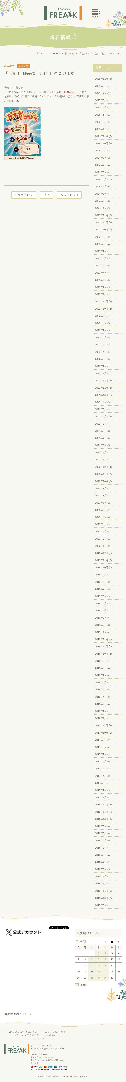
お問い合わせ (53, 1035)
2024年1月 (101, 208)
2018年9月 (101, 661)
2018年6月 (101, 682)
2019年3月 (101, 617)
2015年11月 (101, 891)
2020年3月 (101, 531)
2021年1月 (101, 459)
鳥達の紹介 (60, 1032)
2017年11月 (101, 725)
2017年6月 (101, 761)
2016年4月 (101, 862)
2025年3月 (101, 114)
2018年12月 (101, 639)
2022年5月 (101, 344)
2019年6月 (101, 596)
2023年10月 (101, 229)
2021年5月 (101, 431)
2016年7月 (101, 840)
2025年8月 (101, 86)
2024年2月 (101, 201)
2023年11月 (101, 222)
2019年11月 (101, 560)
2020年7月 (101, 502)
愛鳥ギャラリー (35, 1035)
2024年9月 (101, 150)
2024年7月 (101, 165)
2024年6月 (101, 172)
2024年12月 (101, 136)
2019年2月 (101, 625)
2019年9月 (101, 574)
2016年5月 (101, 855)
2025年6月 (101, 100)
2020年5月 (101, 517)
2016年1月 (101, 883)
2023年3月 (101, 280)
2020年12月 (101, 467)
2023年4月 (101, 272)
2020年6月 (101, 510)
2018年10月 (101, 653)
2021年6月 (101, 423)
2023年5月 (101, 265)
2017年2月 (101, 790)
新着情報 (69, 53)
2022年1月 (101, 373)
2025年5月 (101, 107)
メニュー (47, 1032)
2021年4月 (101, 438)
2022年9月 (101, 316)
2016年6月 (101, 847)
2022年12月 (101, 301)
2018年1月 (101, 718)
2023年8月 (101, 244)
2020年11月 (101, 474)
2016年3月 (101, 869)
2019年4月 (101, 610)
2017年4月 (101, 776)
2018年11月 (101, 646)
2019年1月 (101, 632)
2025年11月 (101, 78)
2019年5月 (101, 603)
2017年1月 (101, 797)
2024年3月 (101, 193)
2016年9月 (101, 826)
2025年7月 (101, 93)
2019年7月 (101, 589)
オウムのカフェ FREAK (48, 53)
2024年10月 (101, 143)
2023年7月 (101, 251)
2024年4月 (101, 186)
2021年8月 (101, 409)
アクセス (19, 1035)
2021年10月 (101, 395)
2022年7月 (101, 330)
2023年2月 (101, 287)
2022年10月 (101, 308)
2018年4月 (101, 697)
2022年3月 (101, 359)
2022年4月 (101, 352)
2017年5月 (101, 768)
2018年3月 (101, 704)
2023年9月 (101, 237)
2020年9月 (101, 488)
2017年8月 (101, 747)
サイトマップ (37, 1039)
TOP (9, 1032)
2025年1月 (101, 129)
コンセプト (33, 1032)
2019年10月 (101, 567)
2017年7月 (101, 754)
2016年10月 (101, 819)
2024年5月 (101, 179)
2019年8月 (101, 582)
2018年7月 (101, 675)
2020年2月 (101, 538)
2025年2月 (101, 122)
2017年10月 (101, 732)
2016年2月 (101, 876)
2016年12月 (101, 804)
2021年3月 (101, 445)
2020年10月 (101, 481)
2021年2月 (101, 452)
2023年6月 (101, 258)
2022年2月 (101, 366)
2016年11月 (101, 811)
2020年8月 (101, 495)
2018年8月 (101, 668)
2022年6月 (101, 337)
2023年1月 (101, 294)
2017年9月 (101, 740)
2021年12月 (101, 380)
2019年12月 (101, 553)
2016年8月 (101, 833)
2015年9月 (101, 905)
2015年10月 (101, 898)
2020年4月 (101, 524)
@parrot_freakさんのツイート (20, 1014)
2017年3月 (101, 783)
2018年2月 (101, 711)
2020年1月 (101, 546)
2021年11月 (101, 387)
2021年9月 (101, 402)
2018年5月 (101, 689)
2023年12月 (101, 215)
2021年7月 (101, 416)
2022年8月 (101, 323)
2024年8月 (101, 157)
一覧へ (46, 194)
